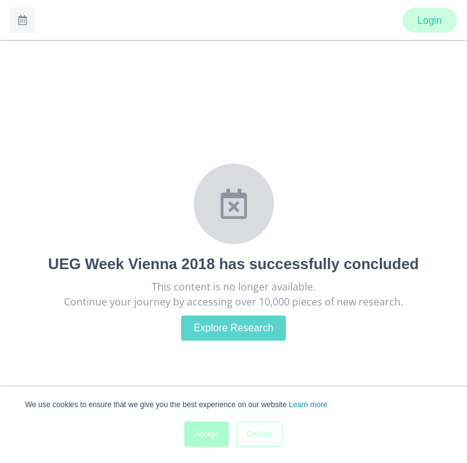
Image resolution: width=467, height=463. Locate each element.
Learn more (308, 404)
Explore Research (233, 327)
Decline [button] (259, 434)
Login (429, 20)
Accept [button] (206, 434)
